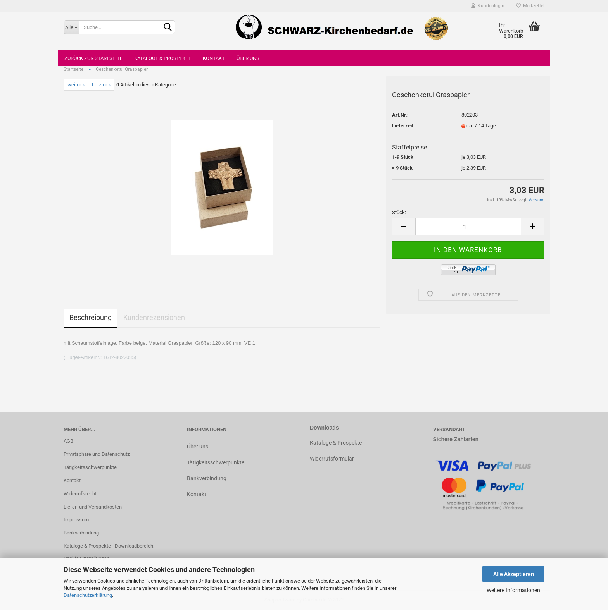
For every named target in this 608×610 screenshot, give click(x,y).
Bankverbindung (81, 533)
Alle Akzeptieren (513, 574)
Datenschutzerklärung (88, 595)
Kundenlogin (487, 6)
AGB (68, 441)
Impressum (76, 519)
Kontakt (214, 58)
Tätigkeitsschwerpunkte (90, 467)
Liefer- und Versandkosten (93, 507)
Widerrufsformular (332, 458)
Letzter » (101, 85)
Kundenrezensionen (154, 317)
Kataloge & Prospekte (162, 58)
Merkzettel (530, 6)
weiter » (76, 85)
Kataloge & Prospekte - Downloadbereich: (109, 546)
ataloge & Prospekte (337, 443)
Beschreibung (90, 317)
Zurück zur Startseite (93, 58)
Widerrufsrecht (80, 494)
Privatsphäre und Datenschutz (97, 454)
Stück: (399, 212)
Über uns (248, 58)
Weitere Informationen (513, 590)
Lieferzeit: (403, 126)
